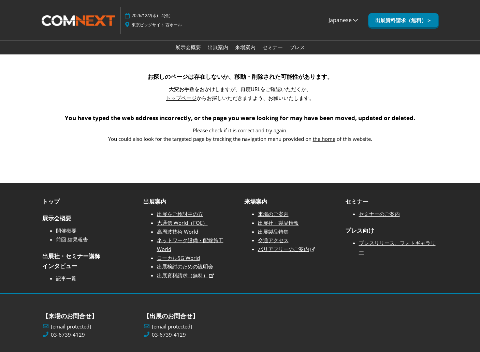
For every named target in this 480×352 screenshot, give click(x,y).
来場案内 (245, 47)
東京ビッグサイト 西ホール (157, 25)
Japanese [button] (343, 20)
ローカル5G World (178, 257)
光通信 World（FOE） (182, 222)
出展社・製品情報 (278, 222)
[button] (403, 20)
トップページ (181, 97)
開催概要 (66, 230)
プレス (297, 47)
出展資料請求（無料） (182, 275)
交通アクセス (273, 240)
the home (324, 138)
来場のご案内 (273, 213)
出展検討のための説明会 (185, 266)
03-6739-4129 (68, 335)
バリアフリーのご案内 (283, 249)
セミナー (272, 47)
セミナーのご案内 (379, 213)
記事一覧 (66, 278)
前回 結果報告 (72, 239)
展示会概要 (188, 47)
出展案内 (218, 47)
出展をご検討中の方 (180, 213)
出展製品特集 (273, 231)
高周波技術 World (177, 231)
